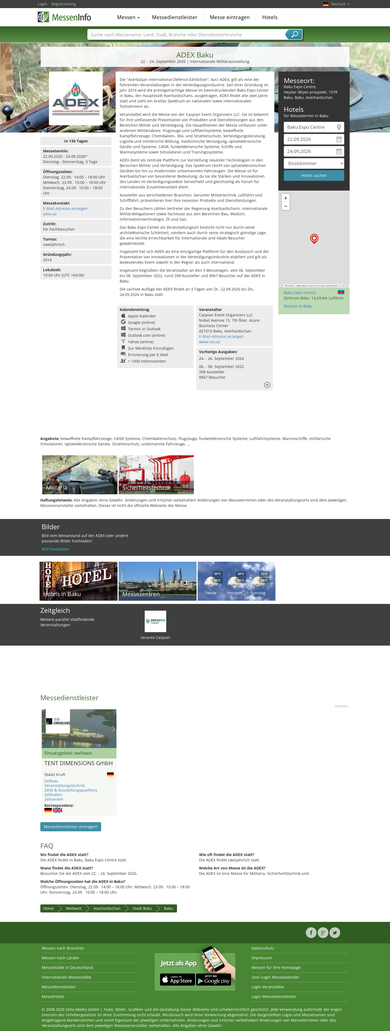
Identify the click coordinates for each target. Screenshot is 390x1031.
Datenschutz (262, 948)
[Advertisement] (195, 418)
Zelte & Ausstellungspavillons (70, 790)
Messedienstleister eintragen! (71, 826)
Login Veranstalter (267, 986)
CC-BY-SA (343, 285)
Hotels (270, 17)
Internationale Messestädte (66, 977)
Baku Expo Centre (299, 292)
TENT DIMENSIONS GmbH (78, 763)
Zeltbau (51, 780)
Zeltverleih (53, 799)
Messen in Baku (298, 306)
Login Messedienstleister (273, 996)
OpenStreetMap (317, 285)
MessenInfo (64, 16)
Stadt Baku (142, 908)
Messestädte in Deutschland (67, 967)
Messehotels (53, 996)
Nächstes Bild (113, 728)
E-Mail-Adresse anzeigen (65, 208)
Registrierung (63, 3)
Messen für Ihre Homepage (276, 967)
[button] (314, 238)
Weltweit (73, 908)
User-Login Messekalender (275, 977)
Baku (168, 908)
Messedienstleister (174, 17)
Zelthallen (53, 794)
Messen (128, 17)
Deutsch (340, 3)
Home (48, 908)
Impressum (261, 957)
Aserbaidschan (107, 908)
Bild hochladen (55, 549)
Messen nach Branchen (63, 948)
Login (42, 3)
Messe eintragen (230, 17)
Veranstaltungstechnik (64, 785)
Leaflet (290, 285)
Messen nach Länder (60, 957)
